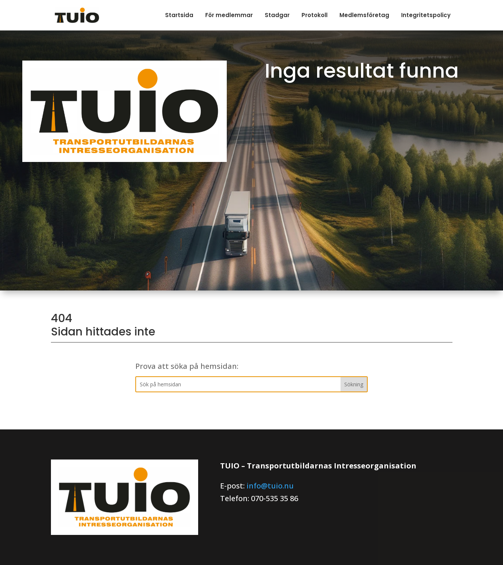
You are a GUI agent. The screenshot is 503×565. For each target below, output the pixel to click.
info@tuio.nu (270, 486)
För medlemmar (229, 15)
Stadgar (277, 15)
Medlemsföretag (364, 15)
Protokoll (315, 15)
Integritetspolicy (426, 15)
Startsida (179, 15)
